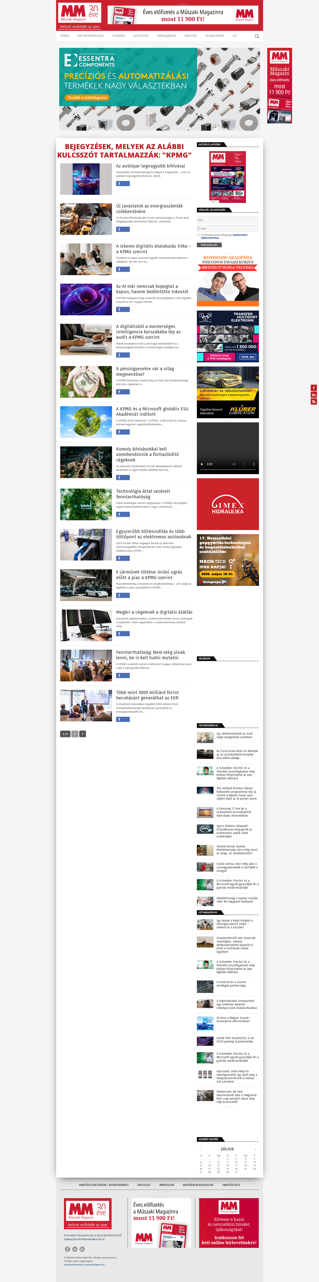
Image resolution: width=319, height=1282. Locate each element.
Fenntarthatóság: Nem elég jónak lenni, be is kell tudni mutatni (150, 655)
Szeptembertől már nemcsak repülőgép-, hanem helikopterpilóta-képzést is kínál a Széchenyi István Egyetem (236, 945)
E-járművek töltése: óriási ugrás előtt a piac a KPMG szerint (149, 574)
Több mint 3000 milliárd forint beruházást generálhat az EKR (147, 695)
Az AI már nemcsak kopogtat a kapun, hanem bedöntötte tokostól (152, 289)
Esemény (118, 36)
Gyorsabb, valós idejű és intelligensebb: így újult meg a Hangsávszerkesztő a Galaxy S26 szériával (237, 1076)
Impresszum (166, 1185)
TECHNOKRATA (214, 36)
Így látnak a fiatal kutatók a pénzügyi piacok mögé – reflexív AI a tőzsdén (235, 924)
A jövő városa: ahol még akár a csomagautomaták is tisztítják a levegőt (237, 867)
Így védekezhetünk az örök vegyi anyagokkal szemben (235, 735)
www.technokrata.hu (74, 1264)
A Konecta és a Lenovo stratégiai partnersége (231, 984)
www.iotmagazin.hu (95, 1264)
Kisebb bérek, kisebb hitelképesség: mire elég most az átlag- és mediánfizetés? (237, 850)
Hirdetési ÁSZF (231, 1185)
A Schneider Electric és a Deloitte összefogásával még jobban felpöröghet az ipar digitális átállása (236, 773)
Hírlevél (190, 36)
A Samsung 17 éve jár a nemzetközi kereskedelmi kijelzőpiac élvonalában (234, 812)
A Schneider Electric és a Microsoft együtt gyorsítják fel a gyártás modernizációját (238, 884)
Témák (64, 36)
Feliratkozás (209, 245)
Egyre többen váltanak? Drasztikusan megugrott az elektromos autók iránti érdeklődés (234, 831)
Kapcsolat (143, 1185)
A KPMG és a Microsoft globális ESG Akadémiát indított (152, 411)
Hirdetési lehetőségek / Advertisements (104, 1185)
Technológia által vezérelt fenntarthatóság (143, 494)
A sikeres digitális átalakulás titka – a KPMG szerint (153, 248)
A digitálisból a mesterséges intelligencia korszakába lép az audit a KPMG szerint (148, 332)
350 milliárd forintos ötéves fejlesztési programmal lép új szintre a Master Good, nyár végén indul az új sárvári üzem (237, 793)
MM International (90, 36)
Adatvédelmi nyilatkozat (198, 1185)
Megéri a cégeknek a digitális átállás (154, 612)
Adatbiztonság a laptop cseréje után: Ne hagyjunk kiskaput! (237, 900)
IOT (234, 36)
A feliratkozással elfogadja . (222, 236)
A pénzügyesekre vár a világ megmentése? (145, 371)
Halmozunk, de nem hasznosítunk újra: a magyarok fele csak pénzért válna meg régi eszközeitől (237, 1097)
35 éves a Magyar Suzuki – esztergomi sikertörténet (234, 1019)
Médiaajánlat (166, 36)
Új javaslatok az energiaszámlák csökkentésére (149, 208)
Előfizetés (141, 36)
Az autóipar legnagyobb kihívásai (150, 166)
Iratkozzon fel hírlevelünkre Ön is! (84, 1239)
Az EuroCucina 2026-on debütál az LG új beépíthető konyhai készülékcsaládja (237, 754)
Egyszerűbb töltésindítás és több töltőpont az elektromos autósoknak (153, 534)
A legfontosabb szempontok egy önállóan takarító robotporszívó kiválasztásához (237, 1004)
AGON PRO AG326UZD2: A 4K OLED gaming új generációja (235, 1040)
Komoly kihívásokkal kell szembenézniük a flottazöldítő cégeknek (147, 454)
